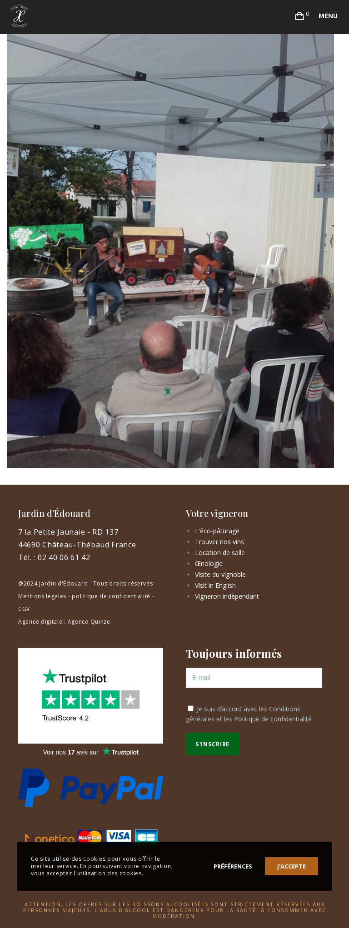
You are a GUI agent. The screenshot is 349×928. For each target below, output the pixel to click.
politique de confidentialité (111, 596)
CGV (24, 609)
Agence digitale (40, 621)
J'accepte (291, 866)
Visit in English (215, 585)
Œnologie (209, 563)
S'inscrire (212, 744)
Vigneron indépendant (227, 596)
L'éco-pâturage (217, 530)
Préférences (233, 866)
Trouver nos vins (219, 541)
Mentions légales (42, 596)
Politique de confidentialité (273, 719)
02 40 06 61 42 (64, 557)
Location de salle (220, 552)
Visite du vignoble (220, 574)
